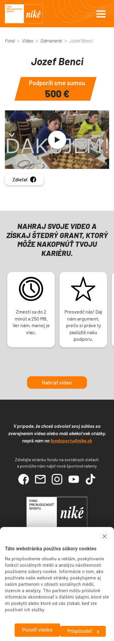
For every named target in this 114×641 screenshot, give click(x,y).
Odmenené (51, 40)
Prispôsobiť (83, 631)
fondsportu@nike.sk (71, 440)
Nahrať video (57, 382)
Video (27, 40)
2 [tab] (57, 357)
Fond (10, 40)
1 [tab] (48, 357)
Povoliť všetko (37, 630)
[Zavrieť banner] (104, 536)
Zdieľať (24, 179)
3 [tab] (66, 357)
